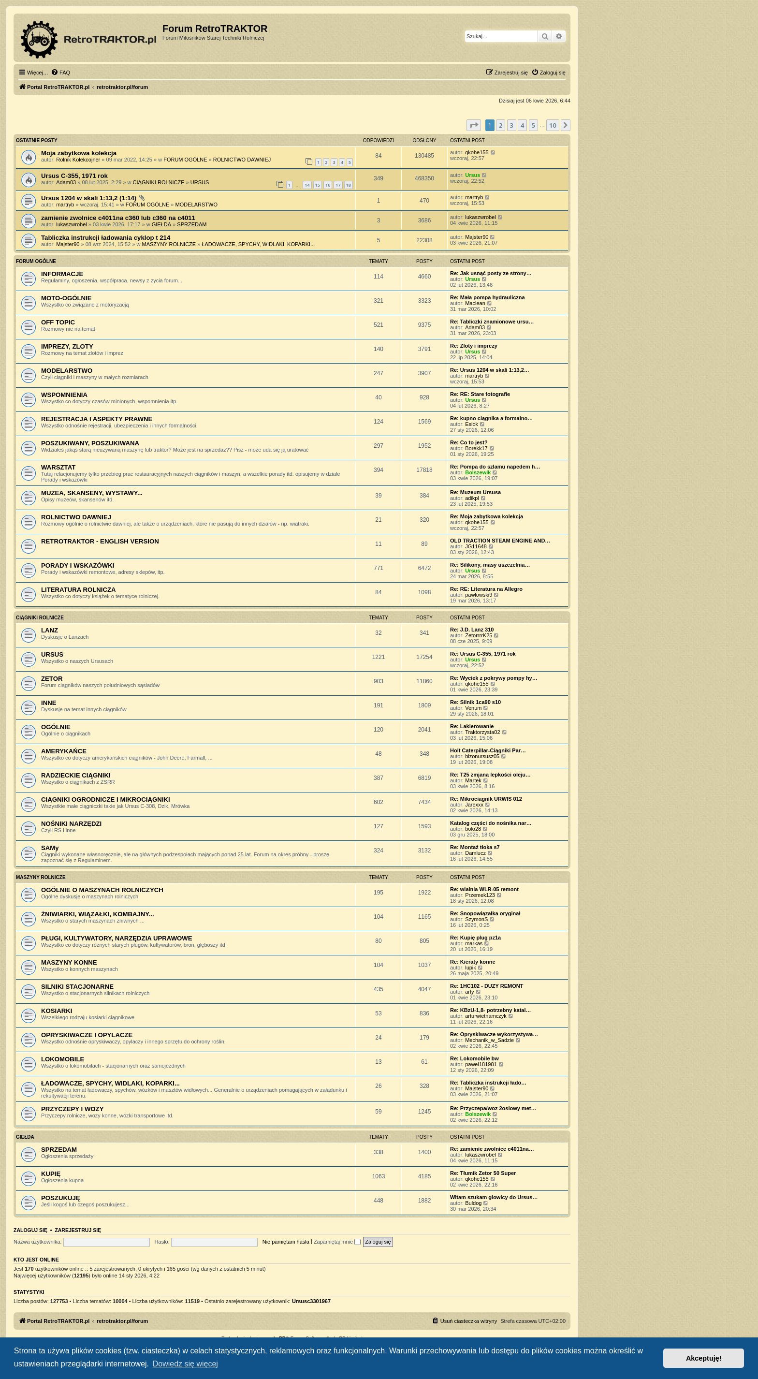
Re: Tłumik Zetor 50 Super (483, 1173)
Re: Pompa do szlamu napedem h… (495, 466)
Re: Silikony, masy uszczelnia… (490, 565)
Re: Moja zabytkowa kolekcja (486, 516)
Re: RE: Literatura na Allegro (486, 589)
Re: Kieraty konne (473, 962)
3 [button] (511, 125)
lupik (470, 967)
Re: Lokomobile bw (474, 1058)
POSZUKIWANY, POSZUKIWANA (90, 443)
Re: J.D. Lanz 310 (472, 629)
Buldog (473, 1203)
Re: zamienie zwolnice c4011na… (492, 1149)
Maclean (475, 303)
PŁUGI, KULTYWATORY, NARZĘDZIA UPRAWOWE (116, 938)
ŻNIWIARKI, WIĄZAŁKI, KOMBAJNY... (97, 914)
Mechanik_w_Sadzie (489, 1040)
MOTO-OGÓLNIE (66, 298)
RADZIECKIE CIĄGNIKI (76, 775)
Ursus (472, 175)
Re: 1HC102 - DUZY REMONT (486, 986)
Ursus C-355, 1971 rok (74, 175)
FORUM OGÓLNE (185, 159)
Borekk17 (476, 448)
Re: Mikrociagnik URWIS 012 (486, 799)
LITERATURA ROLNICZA (78, 589)
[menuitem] (60, 72)
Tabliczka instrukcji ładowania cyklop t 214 (105, 237)
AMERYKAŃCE (64, 751)
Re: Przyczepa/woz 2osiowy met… (493, 1108)
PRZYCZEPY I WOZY (72, 1109)
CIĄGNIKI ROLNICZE (159, 182)
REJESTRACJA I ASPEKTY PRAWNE (96, 419)
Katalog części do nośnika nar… (491, 823)
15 (317, 185)
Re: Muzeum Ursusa (475, 492)
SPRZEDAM (191, 224)
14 (307, 185)
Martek (473, 780)
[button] (473, 125)
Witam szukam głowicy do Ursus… (494, 1197)
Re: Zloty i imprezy (473, 346)
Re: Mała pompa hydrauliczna (487, 297)
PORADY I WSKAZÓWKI (77, 565)
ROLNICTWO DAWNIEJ (242, 159)
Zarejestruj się (78, 1230)
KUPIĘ (50, 1173)
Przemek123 (480, 895)
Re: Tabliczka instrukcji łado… (488, 1083)
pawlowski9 (478, 595)
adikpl (472, 498)
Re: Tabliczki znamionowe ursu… (492, 321)
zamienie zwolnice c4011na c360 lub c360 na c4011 (118, 217)
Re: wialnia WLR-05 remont (484, 889)
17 (337, 185)
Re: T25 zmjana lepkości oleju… (490, 775)
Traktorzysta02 (482, 732)
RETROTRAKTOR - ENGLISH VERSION (100, 541)
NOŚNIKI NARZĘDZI (71, 823)
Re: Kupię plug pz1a (475, 937)
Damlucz (475, 853)
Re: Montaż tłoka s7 (475, 847)
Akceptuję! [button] (704, 1358)
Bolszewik (478, 472)
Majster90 (67, 244)
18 (348, 185)
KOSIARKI (56, 1010)
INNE (49, 702)
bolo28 (473, 829)
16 (327, 185)
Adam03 (66, 182)
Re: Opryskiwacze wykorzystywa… (494, 1034)
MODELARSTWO (196, 204)
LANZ (49, 630)
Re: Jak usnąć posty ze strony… (491, 273)
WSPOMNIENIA (64, 394)
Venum (473, 708)
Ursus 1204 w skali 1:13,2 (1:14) (88, 198)
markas (473, 943)
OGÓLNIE (56, 727)
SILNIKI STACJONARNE (77, 986)
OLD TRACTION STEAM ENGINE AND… (500, 540)
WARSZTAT (58, 467)
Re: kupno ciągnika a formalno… (491, 418)
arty (469, 992)
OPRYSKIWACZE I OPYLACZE (86, 1035)
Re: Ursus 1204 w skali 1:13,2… (489, 370)
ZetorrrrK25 (478, 635)
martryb (65, 204)
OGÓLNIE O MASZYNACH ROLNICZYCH (102, 890)
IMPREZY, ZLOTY (67, 346)
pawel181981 (480, 1064)
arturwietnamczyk (486, 1016)
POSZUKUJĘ (60, 1198)
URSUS (199, 182)
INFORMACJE (62, 274)
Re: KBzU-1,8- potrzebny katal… (490, 1010)
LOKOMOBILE (62, 1059)
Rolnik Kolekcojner (78, 159)
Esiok (471, 424)
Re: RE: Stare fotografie (480, 394)
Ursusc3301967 (311, 1301)
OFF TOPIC (58, 322)
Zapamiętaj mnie (337, 1242)
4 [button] (522, 125)
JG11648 (476, 546)
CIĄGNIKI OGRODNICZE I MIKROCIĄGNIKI (105, 799)
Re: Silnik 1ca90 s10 (475, 702)
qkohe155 (476, 152)
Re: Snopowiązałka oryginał (485, 913)
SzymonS (476, 919)
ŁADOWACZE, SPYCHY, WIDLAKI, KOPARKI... (258, 244)
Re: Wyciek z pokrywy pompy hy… (494, 678)
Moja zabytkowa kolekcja (79, 153)
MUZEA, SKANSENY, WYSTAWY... (92, 493)
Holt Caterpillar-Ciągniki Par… (488, 750)
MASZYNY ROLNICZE (169, 244)
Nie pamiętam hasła (285, 1242)
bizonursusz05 (482, 756)
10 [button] (552, 125)
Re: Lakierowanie (472, 726)
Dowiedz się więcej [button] (185, 1364)
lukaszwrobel (71, 224)
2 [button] (500, 125)
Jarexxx (474, 804)
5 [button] (533, 125)
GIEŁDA (161, 224)
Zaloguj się (30, 1230)
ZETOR (51, 678)
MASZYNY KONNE (69, 962)
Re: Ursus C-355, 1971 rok (483, 654)
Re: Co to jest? (469, 442)
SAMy (50, 847)
